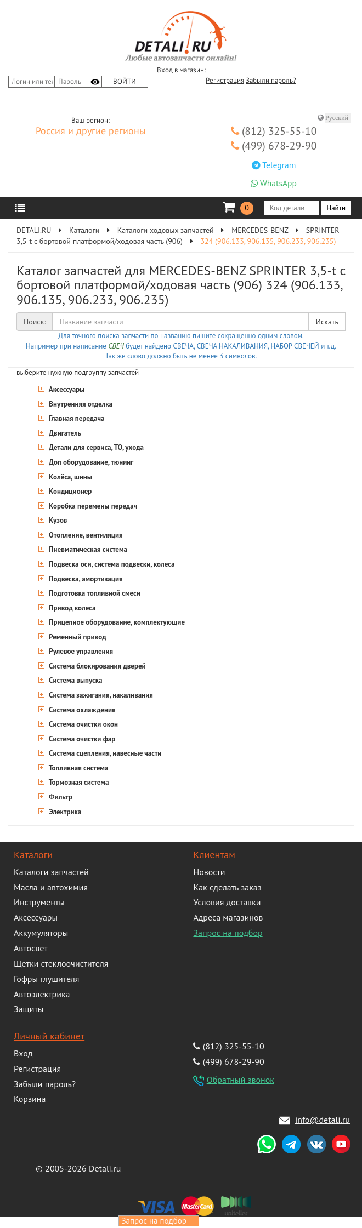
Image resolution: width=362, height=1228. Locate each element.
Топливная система (77, 768)
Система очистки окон (82, 724)
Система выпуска (75, 680)
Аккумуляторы (41, 932)
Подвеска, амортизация (85, 579)
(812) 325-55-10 (274, 131)
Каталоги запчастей (51, 871)
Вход (23, 1053)
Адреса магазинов (228, 917)
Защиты (28, 1008)
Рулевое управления (80, 651)
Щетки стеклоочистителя (61, 963)
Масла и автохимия (51, 887)
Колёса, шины (69, 477)
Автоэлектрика (42, 994)
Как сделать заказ (227, 887)
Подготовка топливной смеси (93, 593)
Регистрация (225, 80)
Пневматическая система (87, 549)
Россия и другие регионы (91, 131)
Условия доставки (227, 901)
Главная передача (76, 418)
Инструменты (39, 901)
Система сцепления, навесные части (104, 753)
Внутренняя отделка (79, 404)
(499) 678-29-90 (274, 145)
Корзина (30, 1098)
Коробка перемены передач (92, 506)
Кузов (57, 520)
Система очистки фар (81, 739)
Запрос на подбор (227, 932)
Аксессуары (65, 389)
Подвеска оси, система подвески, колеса (110, 564)
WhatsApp (274, 183)
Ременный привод (76, 637)
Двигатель (64, 433)
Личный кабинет (49, 1036)
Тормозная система (78, 782)
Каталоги (33, 854)
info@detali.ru (322, 1119)
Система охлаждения (81, 710)
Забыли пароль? (271, 80)
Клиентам (214, 854)
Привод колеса (71, 608)
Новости (209, 871)
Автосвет (31, 948)
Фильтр (59, 797)
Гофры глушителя (46, 978)
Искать (326, 322)
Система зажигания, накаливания (100, 695)
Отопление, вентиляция (85, 535)
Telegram (274, 164)
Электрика (64, 811)
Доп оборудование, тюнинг (90, 462)
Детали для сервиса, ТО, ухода (95, 447)
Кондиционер (69, 491)
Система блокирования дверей (96, 666)
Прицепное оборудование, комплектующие (116, 622)
